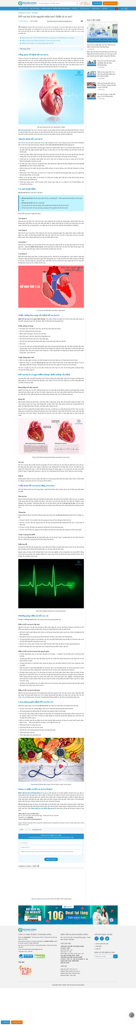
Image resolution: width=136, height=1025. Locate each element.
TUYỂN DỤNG (95, 8)
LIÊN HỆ (104, 8)
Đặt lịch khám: (68, 975)
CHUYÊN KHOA (34, 8)
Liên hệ (98, 949)
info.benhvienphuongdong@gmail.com (32, 949)
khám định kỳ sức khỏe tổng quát (42, 808)
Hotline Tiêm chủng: (70, 971)
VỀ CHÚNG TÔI (84, 8)
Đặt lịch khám (17, 1022)
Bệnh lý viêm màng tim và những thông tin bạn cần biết (38, 43)
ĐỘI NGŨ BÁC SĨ (47, 8)
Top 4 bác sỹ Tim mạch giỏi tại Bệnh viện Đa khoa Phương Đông (106, 63)
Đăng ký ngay (51, 859)
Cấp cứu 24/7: (69, 969)
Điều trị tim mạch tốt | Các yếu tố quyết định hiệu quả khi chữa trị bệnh (106, 74)
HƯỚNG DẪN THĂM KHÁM (61, 8)
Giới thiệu (99, 946)
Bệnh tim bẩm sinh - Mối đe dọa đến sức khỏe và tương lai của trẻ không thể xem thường (48, 38)
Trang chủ (21, 13)
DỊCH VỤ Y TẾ (23, 8)
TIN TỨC (74, 8)
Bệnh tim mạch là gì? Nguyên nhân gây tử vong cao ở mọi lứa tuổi (41, 40)
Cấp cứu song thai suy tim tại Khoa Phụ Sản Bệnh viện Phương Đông (51, 899)
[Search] (77, 3)
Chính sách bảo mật (102, 943)
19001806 (30, 817)
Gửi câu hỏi (97, 3)
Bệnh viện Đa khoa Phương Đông (29, 793)
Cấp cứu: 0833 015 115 (110, 3)
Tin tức (28, 13)
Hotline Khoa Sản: (70, 973)
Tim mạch (35, 13)
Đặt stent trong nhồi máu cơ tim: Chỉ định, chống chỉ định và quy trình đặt (106, 85)
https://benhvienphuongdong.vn (32, 819)
